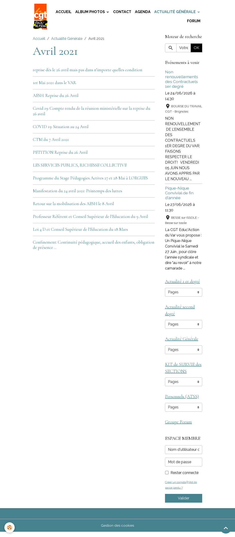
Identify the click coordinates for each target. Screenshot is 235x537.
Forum (193, 22)
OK (196, 49)
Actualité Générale (175, 13)
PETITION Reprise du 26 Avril (60, 154)
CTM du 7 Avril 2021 (51, 141)
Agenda (143, 13)
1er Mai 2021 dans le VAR (54, 84)
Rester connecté (185, 478)
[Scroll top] (226, 528)
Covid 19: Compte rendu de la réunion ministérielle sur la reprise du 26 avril (91, 112)
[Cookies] (10, 527)
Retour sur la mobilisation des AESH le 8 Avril (73, 205)
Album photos (90, 13)
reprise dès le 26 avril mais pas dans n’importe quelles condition (87, 71)
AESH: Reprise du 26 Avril (55, 97)
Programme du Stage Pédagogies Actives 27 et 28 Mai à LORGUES (90, 179)
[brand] (41, 17)
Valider (183, 503)
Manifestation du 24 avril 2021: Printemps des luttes (77, 192)
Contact (122, 13)
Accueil (64, 13)
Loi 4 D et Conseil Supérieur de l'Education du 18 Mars (80, 231)
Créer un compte (176, 487)
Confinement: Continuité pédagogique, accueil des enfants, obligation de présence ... (93, 246)
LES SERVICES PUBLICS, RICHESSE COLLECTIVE (80, 167)
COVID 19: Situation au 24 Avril (61, 128)
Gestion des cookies (118, 530)
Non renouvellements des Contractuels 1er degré (181, 80)
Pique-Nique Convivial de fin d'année (179, 194)
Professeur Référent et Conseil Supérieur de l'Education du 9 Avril (90, 218)
